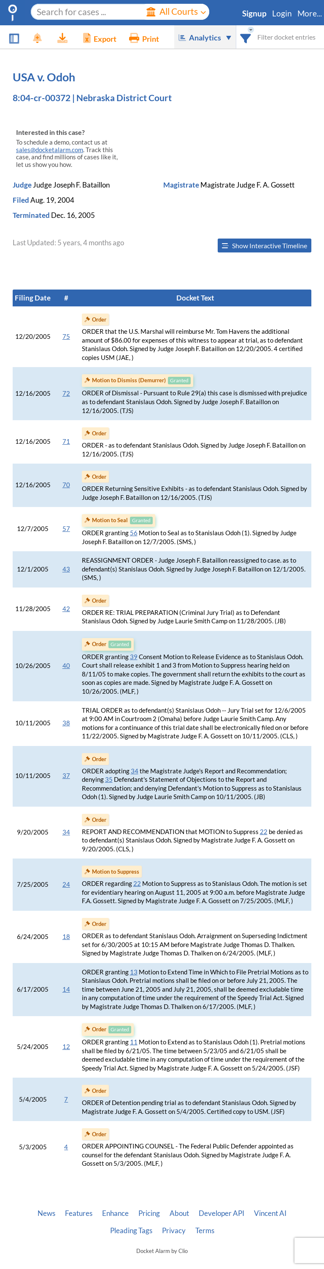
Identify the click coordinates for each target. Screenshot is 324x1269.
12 (66, 1046)
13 (134, 972)
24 (66, 884)
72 (66, 393)
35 (109, 779)
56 (134, 533)
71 (66, 441)
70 (66, 484)
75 (66, 336)
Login (282, 13)
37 (66, 775)
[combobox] (246, 36)
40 (66, 665)
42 (66, 608)
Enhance (115, 1213)
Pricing (149, 1213)
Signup (254, 13)
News (46, 1213)
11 (134, 1042)
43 (66, 569)
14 (66, 989)
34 (134, 771)
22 (263, 831)
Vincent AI (270, 1213)
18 (66, 936)
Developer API (221, 1213)
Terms (204, 1230)
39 (134, 656)
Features (78, 1213)
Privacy (174, 1230)
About (179, 1213)
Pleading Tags (131, 1230)
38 (66, 723)
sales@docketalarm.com (49, 149)
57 (66, 528)
